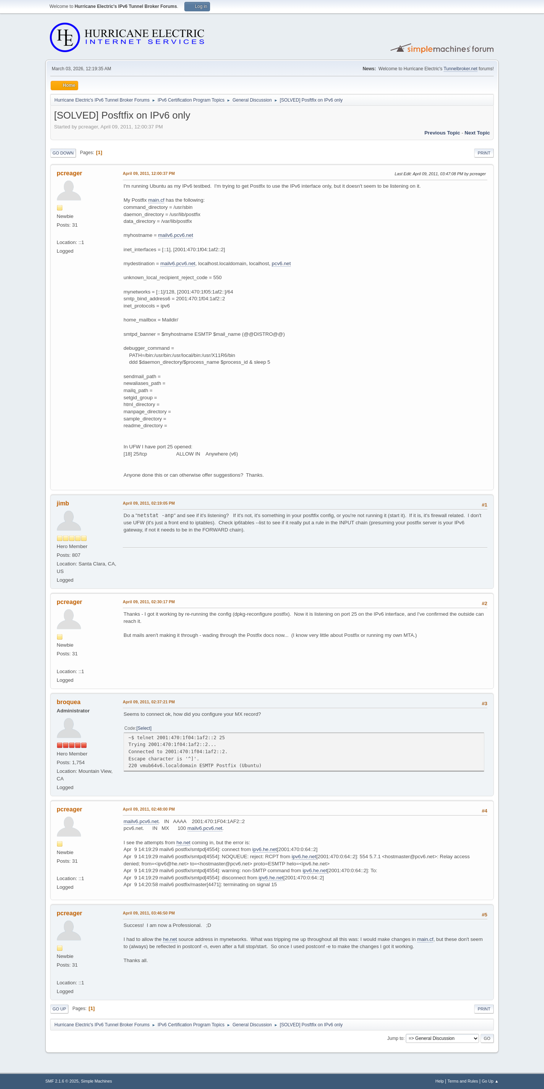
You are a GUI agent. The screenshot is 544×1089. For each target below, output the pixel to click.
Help (440, 1081)
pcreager (69, 173)
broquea (68, 702)
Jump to (395, 1038)
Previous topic (442, 133)
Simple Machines (96, 1081)
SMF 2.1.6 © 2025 (62, 1081)
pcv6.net (281, 263)
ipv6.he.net (264, 849)
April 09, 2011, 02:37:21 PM (149, 702)
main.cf (156, 200)
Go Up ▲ (490, 1081)
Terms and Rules (463, 1081)
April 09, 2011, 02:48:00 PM (149, 809)
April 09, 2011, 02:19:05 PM (149, 503)
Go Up (59, 1009)
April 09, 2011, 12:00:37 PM (149, 173)
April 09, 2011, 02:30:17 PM (149, 601)
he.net (183, 842)
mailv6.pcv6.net (175, 235)
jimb (63, 503)
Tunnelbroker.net (461, 68)
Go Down (63, 153)
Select (144, 728)
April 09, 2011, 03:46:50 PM (149, 913)
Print (484, 153)
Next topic (477, 133)
